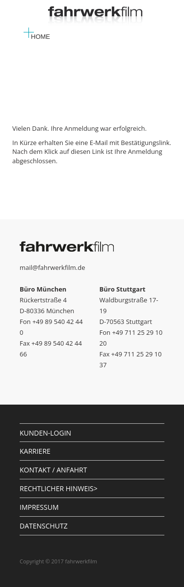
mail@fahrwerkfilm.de (52, 267)
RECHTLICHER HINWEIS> (59, 488)
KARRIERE (35, 451)
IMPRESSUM (39, 507)
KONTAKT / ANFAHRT (53, 469)
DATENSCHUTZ (44, 525)
